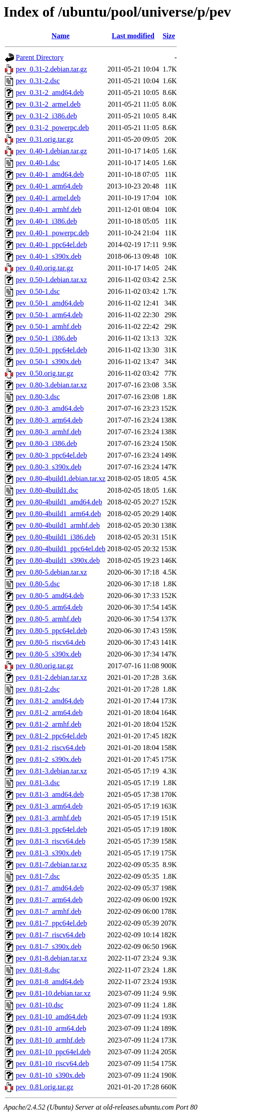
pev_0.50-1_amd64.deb (50, 303)
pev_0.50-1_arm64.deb (49, 315)
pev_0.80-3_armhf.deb (48, 432)
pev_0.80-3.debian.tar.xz (51, 385)
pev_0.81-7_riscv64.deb (51, 935)
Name (61, 36)
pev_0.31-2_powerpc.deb (52, 127)
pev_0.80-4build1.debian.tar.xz (60, 478)
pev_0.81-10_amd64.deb (51, 1017)
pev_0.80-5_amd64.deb (50, 595)
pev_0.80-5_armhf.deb (48, 619)
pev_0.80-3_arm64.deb (49, 420)
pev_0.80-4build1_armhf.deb (58, 525)
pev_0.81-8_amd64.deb (50, 981)
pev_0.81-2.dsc (38, 689)
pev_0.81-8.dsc (38, 970)
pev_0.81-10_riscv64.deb (52, 1063)
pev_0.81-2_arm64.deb (49, 712)
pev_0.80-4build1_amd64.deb (59, 502)
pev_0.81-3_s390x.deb (48, 853)
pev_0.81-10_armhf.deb (50, 1040)
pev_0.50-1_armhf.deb (48, 326)
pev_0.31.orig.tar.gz (44, 139)
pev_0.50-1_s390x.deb (48, 361)
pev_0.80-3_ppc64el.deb (51, 455)
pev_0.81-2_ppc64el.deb (51, 736)
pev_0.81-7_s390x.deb (48, 946)
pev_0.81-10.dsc (39, 1005)
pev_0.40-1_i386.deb (46, 221)
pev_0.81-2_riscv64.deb (51, 747)
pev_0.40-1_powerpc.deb (52, 233)
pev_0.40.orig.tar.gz (44, 268)
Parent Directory (39, 57)
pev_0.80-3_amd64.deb (50, 408)
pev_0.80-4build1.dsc (47, 490)
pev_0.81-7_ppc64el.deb (51, 923)
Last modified (133, 36)
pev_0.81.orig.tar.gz (44, 1087)
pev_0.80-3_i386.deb (46, 443)
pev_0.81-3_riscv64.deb (51, 841)
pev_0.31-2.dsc (38, 81)
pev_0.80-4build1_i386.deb (55, 537)
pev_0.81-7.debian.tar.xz (51, 864)
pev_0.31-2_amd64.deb (50, 92)
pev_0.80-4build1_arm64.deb (58, 513)
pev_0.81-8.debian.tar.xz (51, 958)
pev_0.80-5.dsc (38, 584)
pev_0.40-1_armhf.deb (48, 209)
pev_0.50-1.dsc (38, 291)
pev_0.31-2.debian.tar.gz (51, 69)
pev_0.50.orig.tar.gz (44, 373)
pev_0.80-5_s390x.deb (48, 654)
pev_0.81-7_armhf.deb (48, 911)
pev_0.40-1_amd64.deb (50, 174)
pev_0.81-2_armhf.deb (48, 724)
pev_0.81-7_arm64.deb (49, 900)
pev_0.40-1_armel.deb (48, 198)
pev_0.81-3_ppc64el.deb (51, 829)
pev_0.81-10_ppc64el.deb (53, 1052)
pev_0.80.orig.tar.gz (44, 666)
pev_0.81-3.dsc (38, 783)
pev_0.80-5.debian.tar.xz (51, 572)
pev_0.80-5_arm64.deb (49, 607)
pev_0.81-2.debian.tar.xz (51, 677)
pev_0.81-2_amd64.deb (50, 701)
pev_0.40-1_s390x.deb (48, 256)
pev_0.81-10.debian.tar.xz (53, 993)
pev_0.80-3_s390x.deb (48, 467)
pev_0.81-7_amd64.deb (50, 888)
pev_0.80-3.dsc (38, 396)
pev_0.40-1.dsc (38, 162)
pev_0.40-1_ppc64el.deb (51, 244)
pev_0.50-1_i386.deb (46, 338)
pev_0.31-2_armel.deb (48, 104)
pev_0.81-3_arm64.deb (49, 806)
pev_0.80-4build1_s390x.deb (58, 560)
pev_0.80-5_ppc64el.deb (51, 630)
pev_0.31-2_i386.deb (46, 116)
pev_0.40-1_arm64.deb (49, 186)
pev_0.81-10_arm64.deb (51, 1028)
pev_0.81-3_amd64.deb (50, 794)
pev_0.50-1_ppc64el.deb (51, 350)
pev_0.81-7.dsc (38, 876)
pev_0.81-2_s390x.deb (48, 759)
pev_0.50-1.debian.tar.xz (51, 279)
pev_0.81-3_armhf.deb (48, 818)
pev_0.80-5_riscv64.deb (51, 642)
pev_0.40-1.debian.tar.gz (51, 151)
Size (169, 36)
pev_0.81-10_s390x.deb (50, 1075)
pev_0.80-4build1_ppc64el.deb (60, 549)
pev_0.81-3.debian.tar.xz (51, 771)
